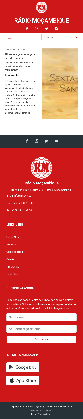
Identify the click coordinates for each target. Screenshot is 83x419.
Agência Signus (45, 414)
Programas (12, 266)
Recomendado (11, 75)
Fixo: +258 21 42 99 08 (19, 203)
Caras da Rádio (15, 251)
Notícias (11, 244)
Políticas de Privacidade (41, 410)
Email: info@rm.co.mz (18, 195)
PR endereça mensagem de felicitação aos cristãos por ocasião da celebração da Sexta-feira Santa (20, 62)
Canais (10, 259)
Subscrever (41, 339)
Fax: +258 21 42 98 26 (19, 210)
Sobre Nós (12, 237)
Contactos (12, 274)
